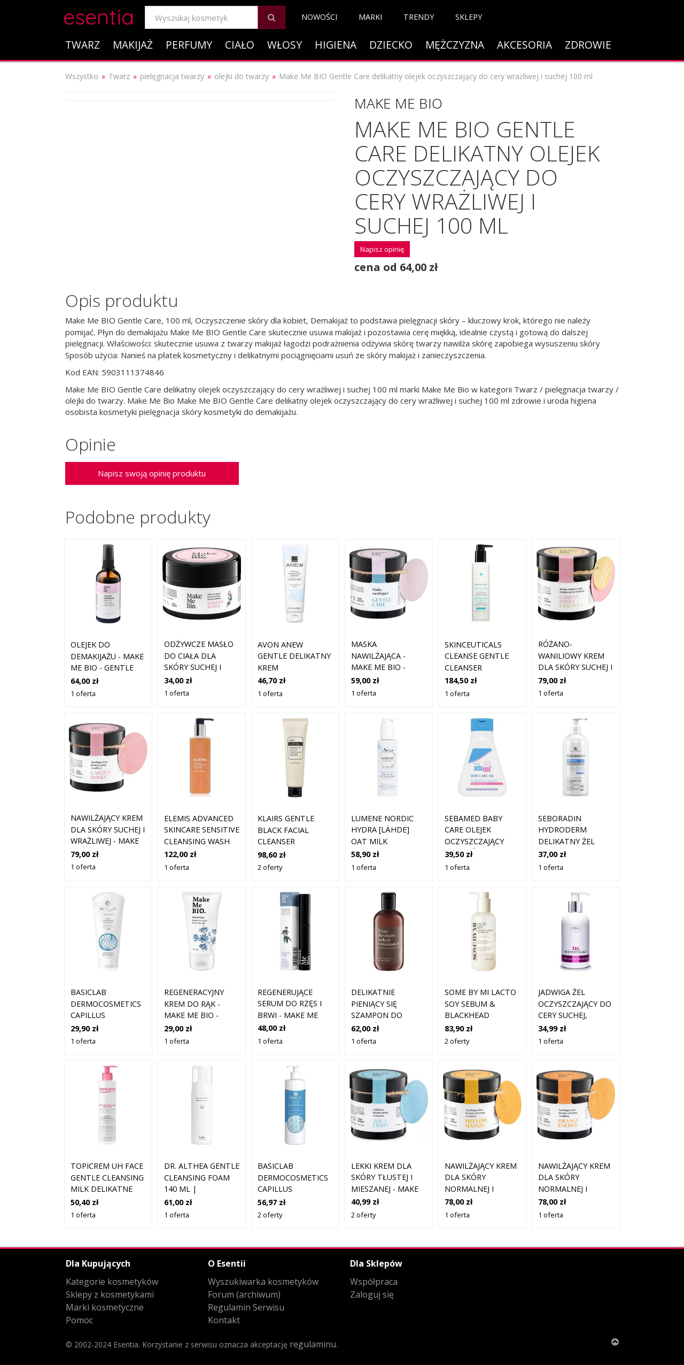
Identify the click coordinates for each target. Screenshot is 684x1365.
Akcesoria (524, 44)
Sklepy (468, 17)
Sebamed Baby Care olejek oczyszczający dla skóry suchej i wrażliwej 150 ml (482, 841)
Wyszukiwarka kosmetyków (263, 1281)
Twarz (82, 44)
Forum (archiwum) (244, 1294)
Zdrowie (588, 44)
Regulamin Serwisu (246, 1307)
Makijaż (133, 44)
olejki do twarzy (241, 76)
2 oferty (270, 867)
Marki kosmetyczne (105, 1307)
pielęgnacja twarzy (172, 76)
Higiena (335, 44)
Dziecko (391, 44)
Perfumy (189, 44)
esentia (98, 15)
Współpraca (374, 1281)
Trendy (418, 17)
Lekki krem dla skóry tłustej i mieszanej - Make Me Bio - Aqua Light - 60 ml (384, 1189)
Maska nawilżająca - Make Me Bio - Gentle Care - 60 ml (384, 667)
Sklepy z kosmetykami (110, 1294)
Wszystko (81, 76)
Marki (370, 17)
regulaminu (313, 1344)
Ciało (239, 44)
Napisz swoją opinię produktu (152, 473)
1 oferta (83, 693)
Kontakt (224, 1320)
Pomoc (79, 1320)
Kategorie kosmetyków (112, 1281)
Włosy (284, 44)
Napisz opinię (382, 249)
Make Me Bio (398, 103)
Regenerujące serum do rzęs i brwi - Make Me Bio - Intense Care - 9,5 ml (294, 1015)
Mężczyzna (454, 44)
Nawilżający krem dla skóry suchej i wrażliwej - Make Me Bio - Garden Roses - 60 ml (108, 841)
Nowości (319, 17)
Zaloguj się (372, 1294)
